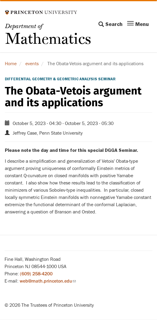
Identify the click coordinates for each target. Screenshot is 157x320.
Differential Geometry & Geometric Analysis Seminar (60, 79)
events (32, 63)
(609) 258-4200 (36, 273)
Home (11, 63)
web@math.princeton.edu (48, 281)
